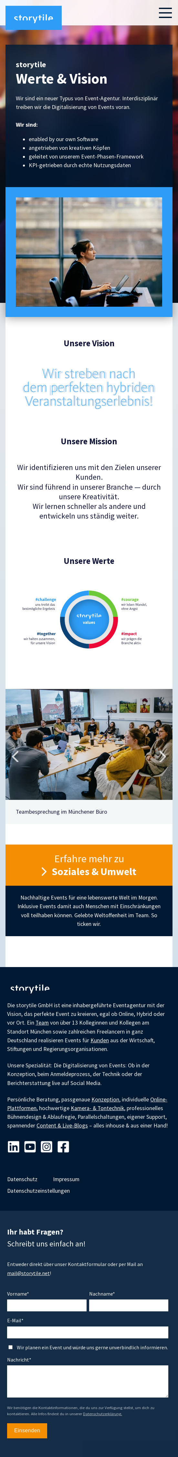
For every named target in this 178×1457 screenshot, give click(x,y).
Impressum (66, 1179)
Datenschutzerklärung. (102, 1413)
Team (42, 1022)
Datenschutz (22, 1179)
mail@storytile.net (28, 1273)
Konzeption (105, 1099)
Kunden (99, 1040)
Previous (15, 756)
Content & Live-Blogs (62, 1125)
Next (163, 756)
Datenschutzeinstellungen (38, 1190)
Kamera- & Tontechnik (97, 1108)
